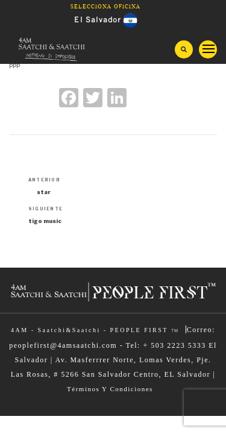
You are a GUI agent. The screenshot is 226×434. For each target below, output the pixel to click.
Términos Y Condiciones (110, 388)
